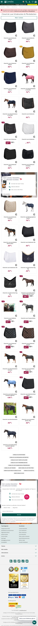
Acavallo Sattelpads (23, 542)
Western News (7, 507)
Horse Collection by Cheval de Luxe (12, 470)
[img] (36, 2)
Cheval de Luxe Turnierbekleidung (19, 462)
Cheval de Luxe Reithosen (19, 454)
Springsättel (4, 542)
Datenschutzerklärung (21, 520)
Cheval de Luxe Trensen (10, 468)
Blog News (15, 507)
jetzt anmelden (6, 194)
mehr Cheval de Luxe (19, 473)
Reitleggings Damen (5, 540)
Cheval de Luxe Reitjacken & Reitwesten (19, 457)
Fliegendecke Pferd (5, 528)
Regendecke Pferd (5, 532)
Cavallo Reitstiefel (23, 528)
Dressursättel (4, 536)
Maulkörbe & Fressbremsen (7, 530)
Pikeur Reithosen (23, 532)
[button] (2, 2)
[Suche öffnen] (26, 2)
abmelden (13, 521)
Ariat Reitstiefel (22, 534)
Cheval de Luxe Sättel (29, 470)
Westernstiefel (4, 534)
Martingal (3, 538)
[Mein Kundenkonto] (29, 2)
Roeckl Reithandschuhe (24, 538)
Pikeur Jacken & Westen (24, 536)
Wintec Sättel (22, 540)
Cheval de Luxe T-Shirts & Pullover (19, 460)
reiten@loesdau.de (22, 610)
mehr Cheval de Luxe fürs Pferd (26, 468)
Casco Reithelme (22, 530)
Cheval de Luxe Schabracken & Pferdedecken (19, 465)
